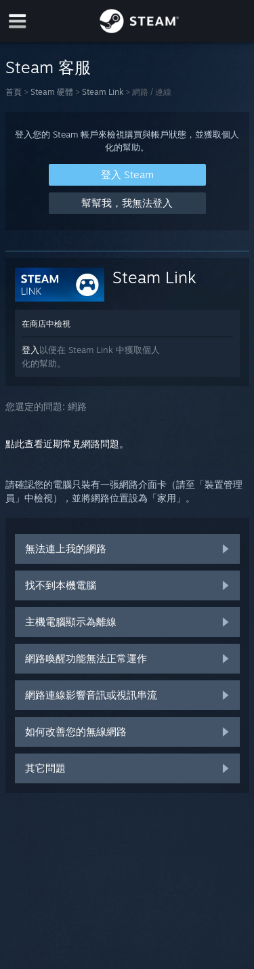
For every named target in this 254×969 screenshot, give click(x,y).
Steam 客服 (48, 67)
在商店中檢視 (46, 323)
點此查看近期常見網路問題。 (67, 443)
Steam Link (102, 92)
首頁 (13, 92)
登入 (30, 349)
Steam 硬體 (51, 92)
